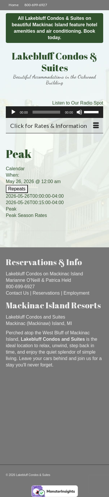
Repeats (17, 188)
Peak (11, 208)
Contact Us (17, 293)
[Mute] (79, 112)
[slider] (46, 112)
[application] (54, 112)
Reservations (46, 293)
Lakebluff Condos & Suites (54, 62)
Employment (77, 293)
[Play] (13, 112)
